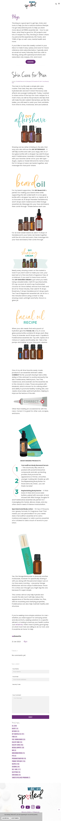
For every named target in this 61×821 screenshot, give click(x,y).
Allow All (5, 818)
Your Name (15, 669)
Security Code (16, 685)
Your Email (15, 677)
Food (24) (14, 737)
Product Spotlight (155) (18, 761)
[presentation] (25, 689)
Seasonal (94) (16, 767)
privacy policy (33, 814)
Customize (15, 818)
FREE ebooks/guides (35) (18, 740)
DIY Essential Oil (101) (18, 734)
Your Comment (16, 695)
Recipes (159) (15, 764)
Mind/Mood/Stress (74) (18, 753)
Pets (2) (14, 756)
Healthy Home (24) (17, 742)
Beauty (47, 81)
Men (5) (14, 750)
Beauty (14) (15, 729)
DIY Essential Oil (35, 81)
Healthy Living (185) (17, 745)
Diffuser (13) (15, 731)
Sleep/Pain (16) (16, 772)
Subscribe (30, 62)
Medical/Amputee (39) (18, 748)
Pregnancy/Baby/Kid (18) (19, 759)
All (25, 81)
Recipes (29, 81)
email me (19, 625)
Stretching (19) (16, 775)
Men (13, 83)
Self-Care (42, 81)
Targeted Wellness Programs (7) (21, 778)
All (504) (14, 726)
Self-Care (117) (16, 770)
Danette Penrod (20, 81)
